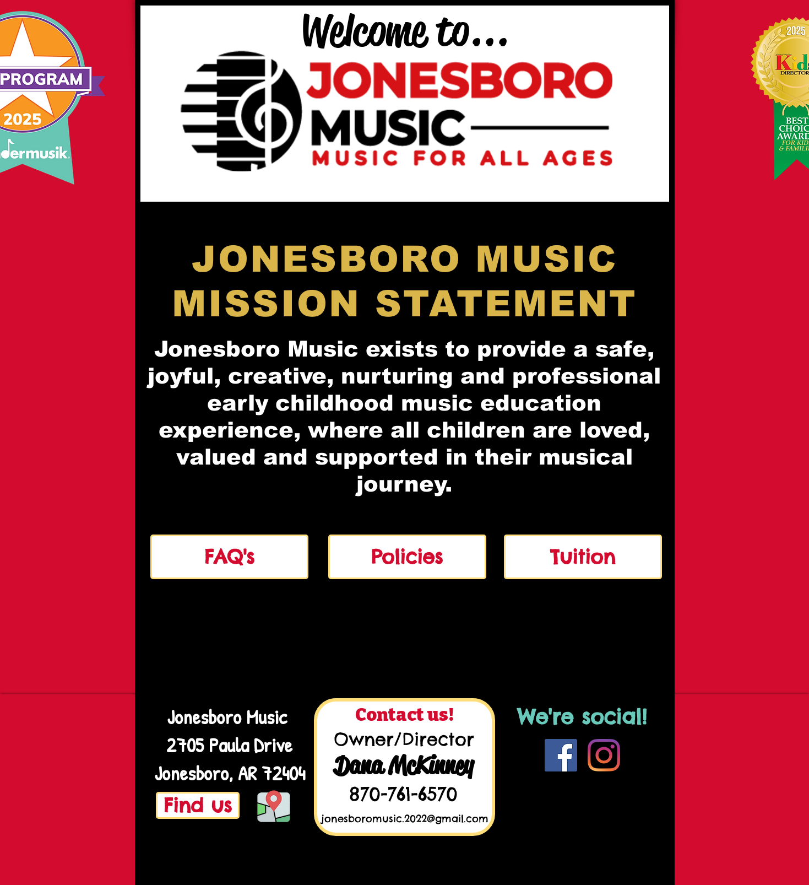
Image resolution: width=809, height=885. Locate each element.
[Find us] (198, 805)
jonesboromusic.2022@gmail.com (404, 818)
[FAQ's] (229, 557)
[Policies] (407, 557)
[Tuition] (583, 557)
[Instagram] (604, 755)
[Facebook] (561, 755)
